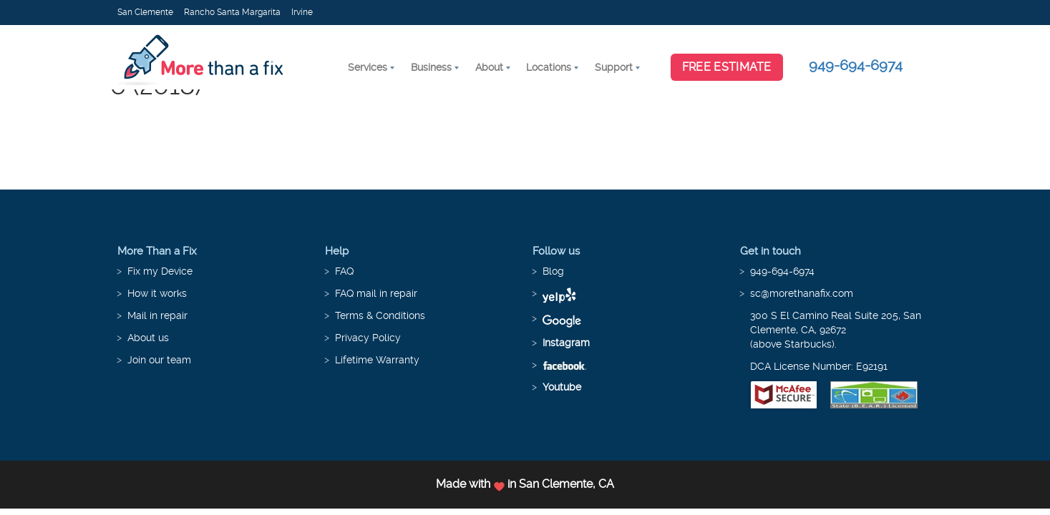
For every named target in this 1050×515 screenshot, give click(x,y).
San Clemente (145, 12)
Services (367, 67)
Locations (548, 67)
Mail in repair (157, 315)
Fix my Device (160, 271)
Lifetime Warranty (377, 360)
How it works (157, 293)
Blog (553, 271)
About (489, 67)
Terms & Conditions (380, 315)
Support (614, 67)
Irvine (302, 12)
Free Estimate (727, 67)
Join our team (159, 360)
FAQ (344, 271)
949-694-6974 (856, 65)
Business (431, 67)
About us (148, 337)
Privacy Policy (368, 337)
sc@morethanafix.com (801, 293)
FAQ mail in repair (376, 293)
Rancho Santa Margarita (232, 12)
